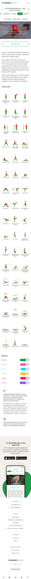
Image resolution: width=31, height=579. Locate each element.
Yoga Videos (15, 517)
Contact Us (15, 538)
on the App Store (15, 504)
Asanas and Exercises (15, 525)
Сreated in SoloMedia (15, 564)
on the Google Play (15, 507)
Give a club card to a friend (15, 528)
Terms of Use (15, 553)
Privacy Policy (15, 550)
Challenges (15, 522)
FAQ (15, 540)
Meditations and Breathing (15, 520)
